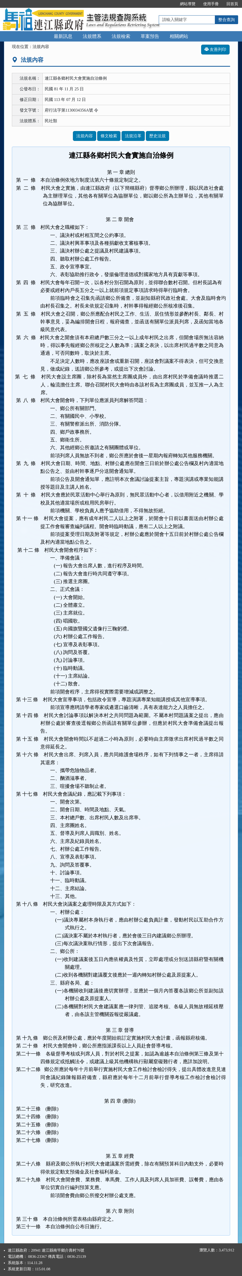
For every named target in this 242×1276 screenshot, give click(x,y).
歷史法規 (157, 136)
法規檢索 (121, 36)
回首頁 (232, 4)
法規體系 (92, 36)
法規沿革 (133, 136)
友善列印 (215, 49)
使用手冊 (211, 4)
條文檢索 (109, 136)
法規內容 (84, 136)
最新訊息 (63, 36)
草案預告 (150, 36)
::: (170, 4)
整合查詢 (226, 19)
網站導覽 (187, 4)
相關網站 (179, 36)
